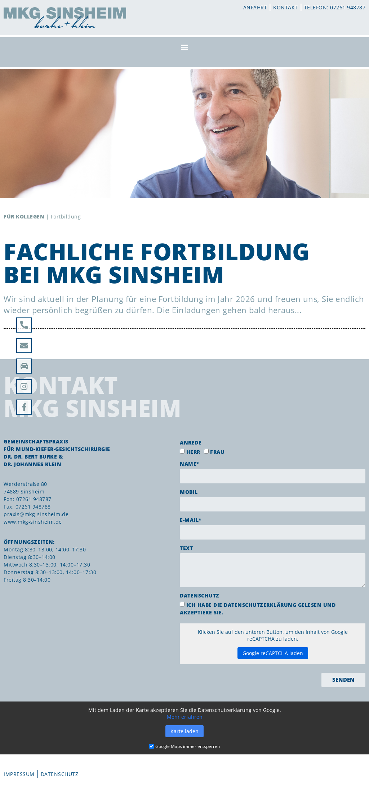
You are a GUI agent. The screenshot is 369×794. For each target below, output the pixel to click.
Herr (193, 451)
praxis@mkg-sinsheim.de (36, 514)
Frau (217, 451)
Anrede (190, 442)
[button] (184, 47)
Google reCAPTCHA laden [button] (273, 653)
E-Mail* (191, 519)
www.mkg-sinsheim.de (33, 521)
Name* (190, 463)
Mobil (189, 491)
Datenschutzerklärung (260, 604)
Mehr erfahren (185, 716)
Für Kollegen (24, 216)
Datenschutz (199, 595)
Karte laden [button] (184, 731)
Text (186, 548)
